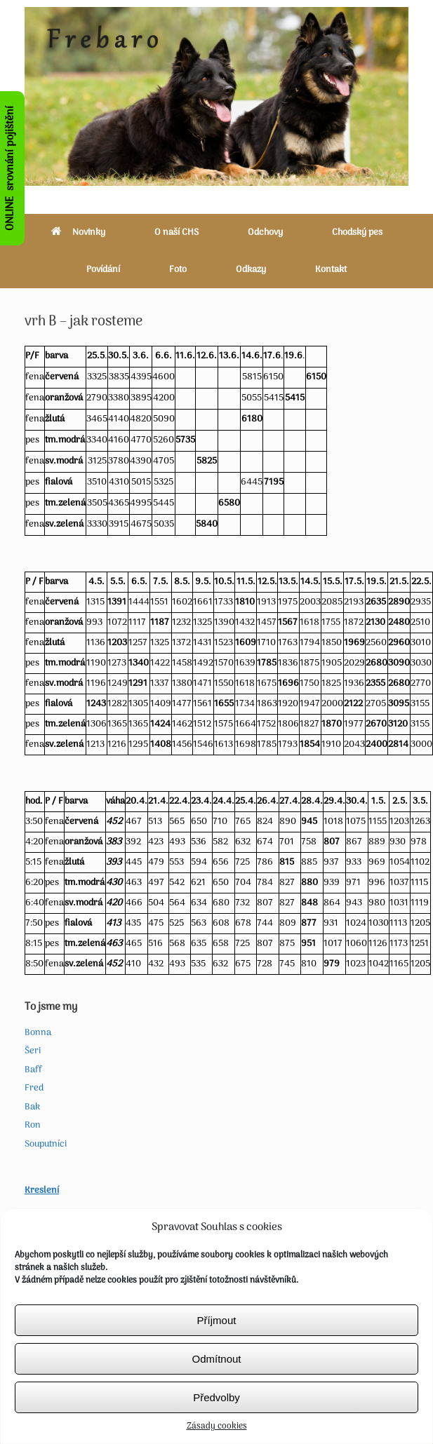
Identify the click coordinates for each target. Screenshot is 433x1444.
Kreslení (42, 1190)
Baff (33, 1069)
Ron (33, 1125)
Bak (32, 1107)
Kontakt (331, 269)
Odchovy (265, 232)
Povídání (103, 269)
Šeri (33, 1051)
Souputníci (46, 1144)
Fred (34, 1088)
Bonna (38, 1032)
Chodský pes (357, 232)
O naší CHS (176, 232)
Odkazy (251, 269)
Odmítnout (216, 1396)
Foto (178, 269)
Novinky (78, 232)
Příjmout (217, 1357)
